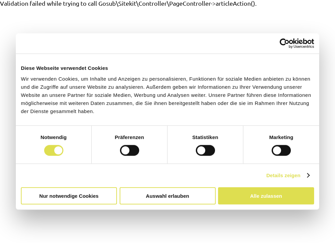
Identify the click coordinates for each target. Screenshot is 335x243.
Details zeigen (283, 175)
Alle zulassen (266, 195)
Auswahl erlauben (167, 195)
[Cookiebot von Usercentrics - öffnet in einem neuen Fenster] (284, 43)
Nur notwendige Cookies (69, 195)
